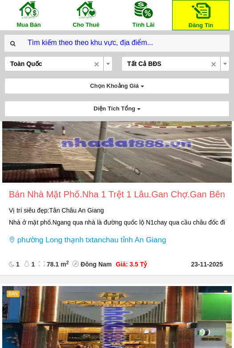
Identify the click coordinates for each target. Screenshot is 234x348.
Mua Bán (29, 14)
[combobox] (58, 63)
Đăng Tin (201, 14)
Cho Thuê (86, 14)
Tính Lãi (143, 14)
